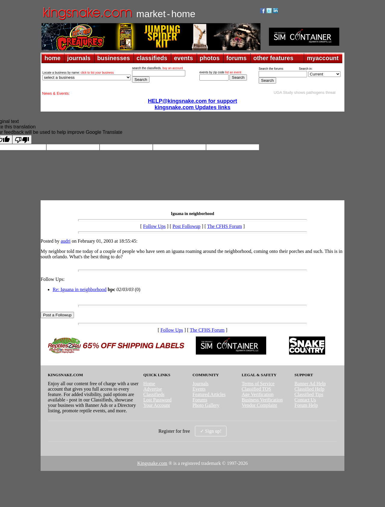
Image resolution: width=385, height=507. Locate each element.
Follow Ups (154, 226)
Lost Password (157, 399)
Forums (199, 399)
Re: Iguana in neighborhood (79, 289)
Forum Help (306, 405)
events (183, 58)
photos (210, 58)
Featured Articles (209, 394)
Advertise (152, 389)
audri (66, 241)
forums (236, 58)
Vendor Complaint (259, 405)
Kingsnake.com (152, 463)
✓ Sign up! (211, 431)
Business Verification (262, 399)
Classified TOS (256, 389)
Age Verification (258, 394)
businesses (113, 58)
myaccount (323, 58)
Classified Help (309, 389)
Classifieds (153, 394)
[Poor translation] (22, 139)
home (52, 58)
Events (199, 389)
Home (149, 383)
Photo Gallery (205, 405)
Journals (200, 383)
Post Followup (186, 226)
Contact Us (305, 399)
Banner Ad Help (310, 383)
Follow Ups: (53, 279)
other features (273, 58)
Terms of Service (258, 383)
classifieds (152, 58)
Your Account (156, 405)
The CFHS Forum (224, 226)
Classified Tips (308, 394)
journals (79, 58)
